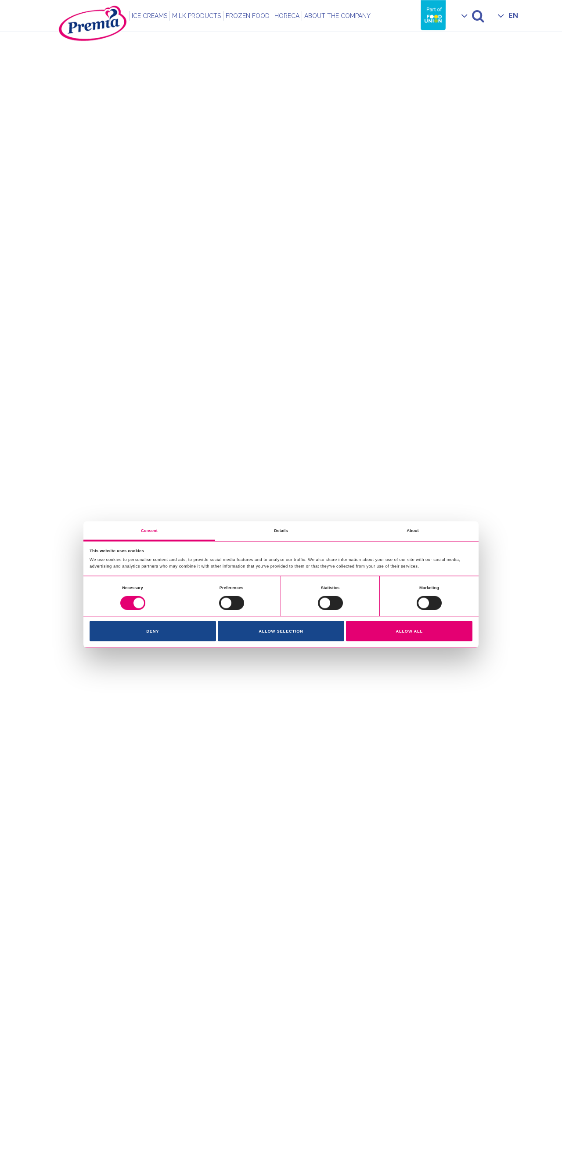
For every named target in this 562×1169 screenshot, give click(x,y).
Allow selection (281, 631)
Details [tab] (281, 530)
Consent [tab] (149, 530)
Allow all (409, 631)
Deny (152, 631)
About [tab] (413, 530)
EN (513, 15)
